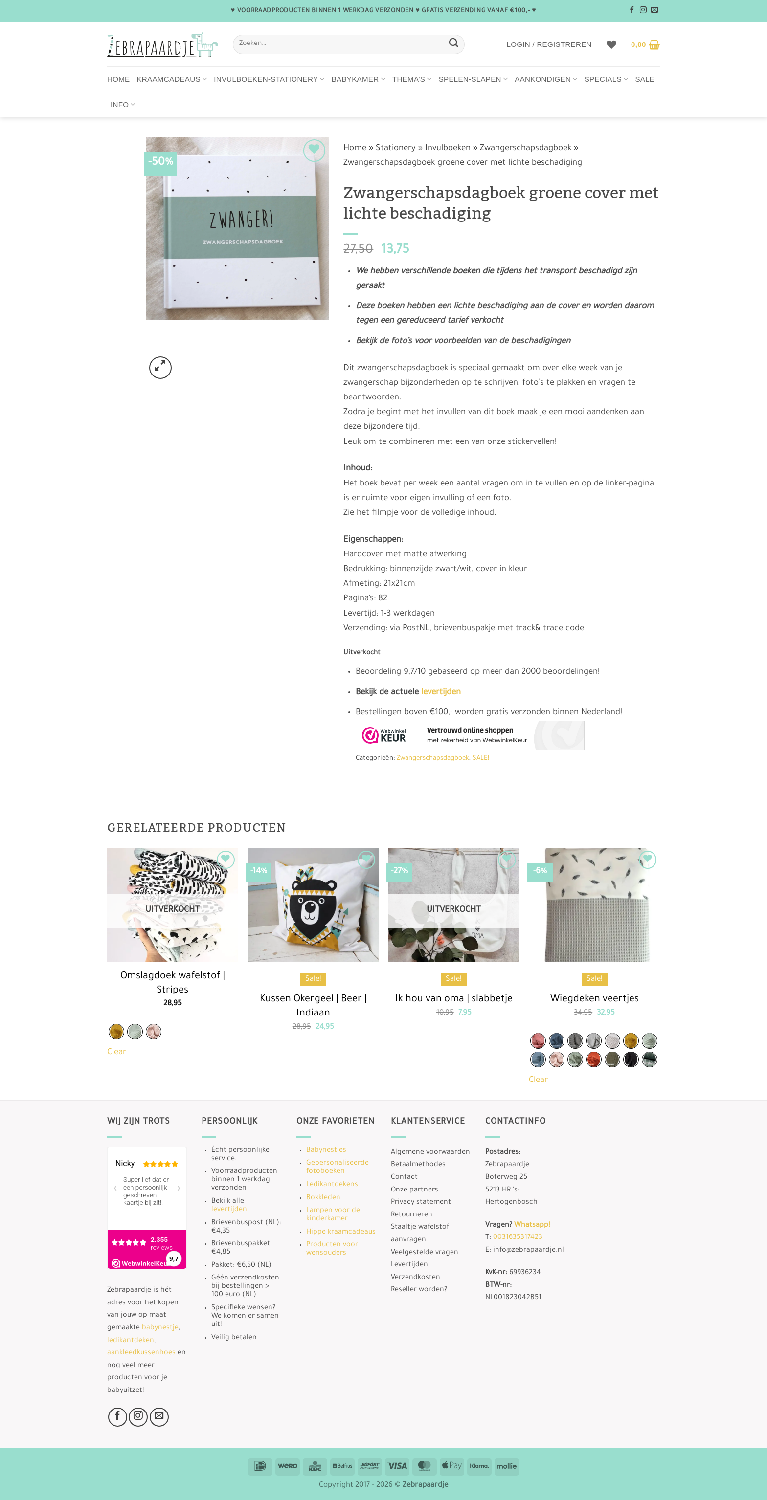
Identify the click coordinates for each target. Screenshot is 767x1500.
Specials (607, 79)
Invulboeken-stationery (269, 79)
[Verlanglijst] (611, 44)
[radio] (116, 1031)
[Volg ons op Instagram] (643, 10)
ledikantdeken (130, 1341)
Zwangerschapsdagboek (525, 149)
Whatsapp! (532, 1226)
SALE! (481, 758)
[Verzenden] (453, 44)
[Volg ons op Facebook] (632, 10)
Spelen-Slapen (473, 79)
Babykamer (358, 79)
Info (123, 104)
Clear (116, 1053)
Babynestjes (326, 1151)
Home (118, 79)
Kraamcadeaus (172, 79)
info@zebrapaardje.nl (528, 1251)
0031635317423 (517, 1238)
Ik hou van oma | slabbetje (454, 999)
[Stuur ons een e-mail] (654, 10)
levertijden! (229, 1210)
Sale (644, 79)
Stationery (396, 149)
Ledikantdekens (332, 1185)
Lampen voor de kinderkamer (333, 1215)
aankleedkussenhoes (141, 1353)
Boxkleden (323, 1198)
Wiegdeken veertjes (594, 999)
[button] (548, 44)
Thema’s (412, 79)
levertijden (441, 693)
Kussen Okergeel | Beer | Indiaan (313, 1006)
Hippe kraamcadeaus (341, 1232)
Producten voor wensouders (332, 1249)
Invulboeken (448, 149)
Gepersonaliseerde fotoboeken (337, 1168)
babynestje (160, 1328)
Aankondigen (546, 79)
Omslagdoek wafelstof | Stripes (172, 983)
